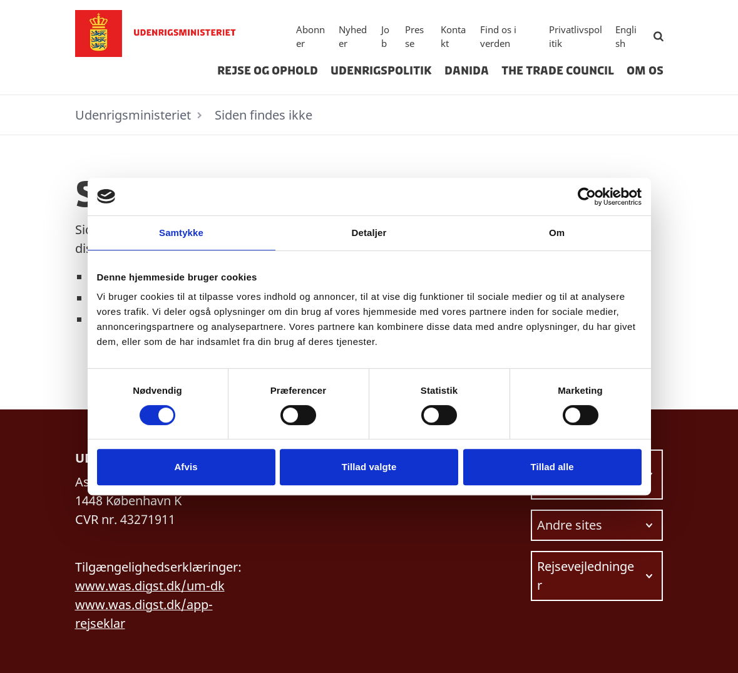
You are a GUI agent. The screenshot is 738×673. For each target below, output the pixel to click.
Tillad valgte (369, 466)
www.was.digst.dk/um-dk (150, 585)
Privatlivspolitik (575, 36)
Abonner (310, 36)
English (626, 36)
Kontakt (453, 36)
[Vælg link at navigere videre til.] (597, 525)
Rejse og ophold (267, 71)
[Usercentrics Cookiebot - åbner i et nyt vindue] (587, 196)
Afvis (185, 466)
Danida (466, 71)
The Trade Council (557, 71)
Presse (414, 36)
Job (385, 36)
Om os (645, 71)
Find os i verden (498, 36)
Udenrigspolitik (381, 71)
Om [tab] (557, 232)
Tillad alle (551, 466)
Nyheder (353, 36)
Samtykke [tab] (181, 232)
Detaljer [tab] (369, 232)
